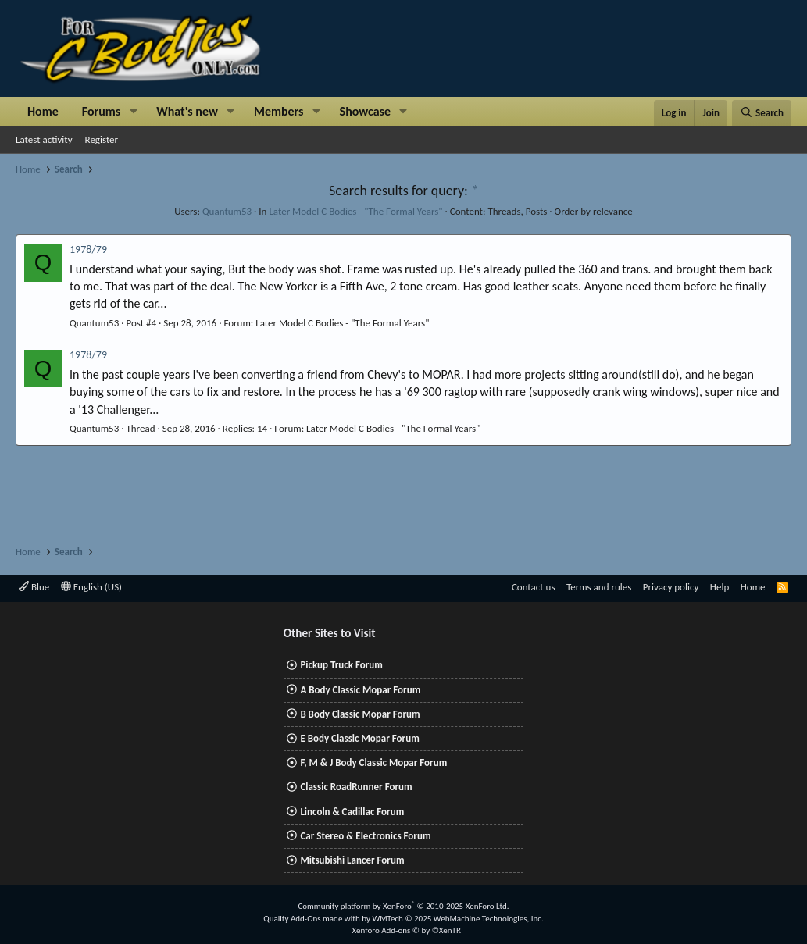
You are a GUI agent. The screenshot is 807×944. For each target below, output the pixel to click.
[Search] (761, 113)
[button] (133, 111)
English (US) (91, 587)
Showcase (365, 111)
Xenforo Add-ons (406, 930)
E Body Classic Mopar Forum (359, 738)
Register (102, 139)
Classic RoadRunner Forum (356, 787)
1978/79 (88, 249)
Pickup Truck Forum (341, 665)
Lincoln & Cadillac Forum (352, 812)
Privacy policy (671, 587)
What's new (187, 111)
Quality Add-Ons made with (312, 919)
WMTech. (457, 919)
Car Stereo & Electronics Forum (365, 836)
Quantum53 (227, 211)
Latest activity (44, 139)
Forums (101, 111)
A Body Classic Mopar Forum (360, 690)
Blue (34, 587)
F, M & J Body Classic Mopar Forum (373, 762)
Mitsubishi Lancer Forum (352, 860)
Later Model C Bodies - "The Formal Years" (355, 211)
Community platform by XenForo (403, 906)
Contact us (533, 587)
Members (279, 111)
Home (43, 111)
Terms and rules (598, 587)
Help (719, 587)
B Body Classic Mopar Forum (360, 714)
